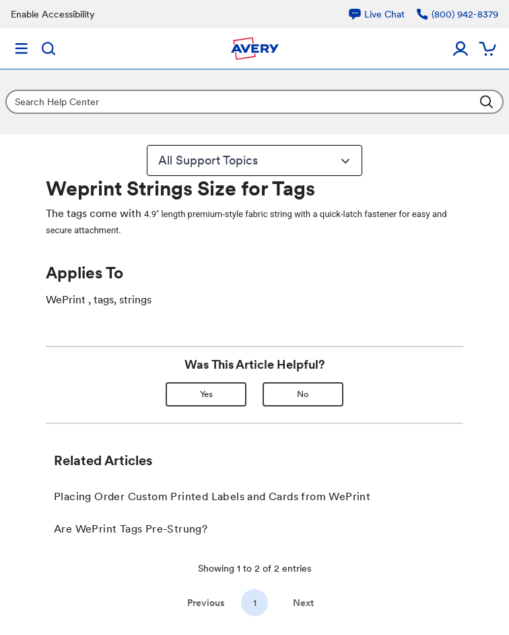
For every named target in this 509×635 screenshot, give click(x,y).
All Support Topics (255, 160)
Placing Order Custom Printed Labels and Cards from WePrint (212, 496)
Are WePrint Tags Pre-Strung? (130, 528)
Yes (206, 394)
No (303, 394)
